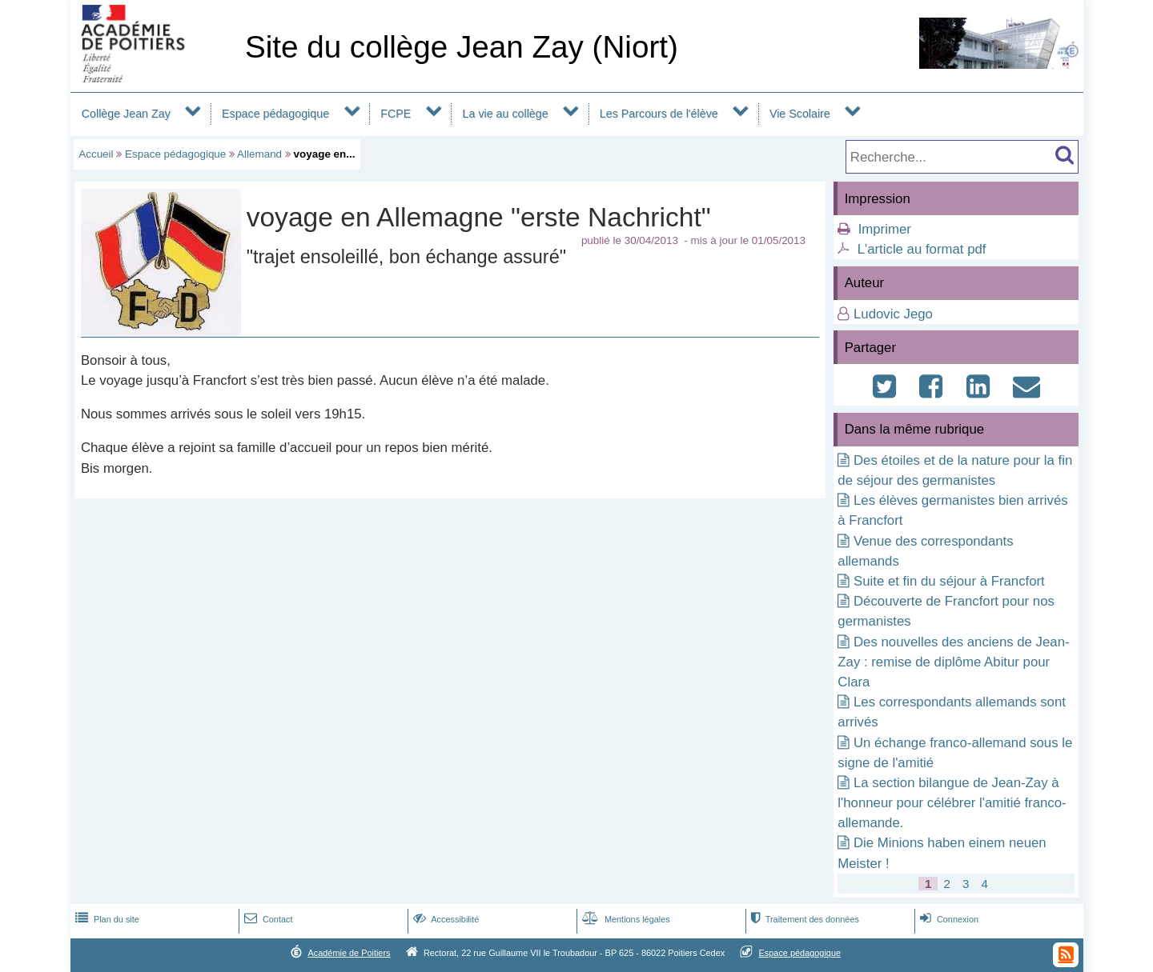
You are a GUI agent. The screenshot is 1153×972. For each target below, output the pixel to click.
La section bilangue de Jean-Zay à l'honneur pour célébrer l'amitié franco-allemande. (952, 802)
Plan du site (105, 919)
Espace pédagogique (275, 113)
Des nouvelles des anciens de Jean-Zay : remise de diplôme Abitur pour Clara (953, 662)
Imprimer (884, 229)
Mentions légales (624, 919)
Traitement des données (803, 919)
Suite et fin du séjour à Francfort (949, 581)
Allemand (259, 154)
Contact (267, 919)
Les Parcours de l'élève (659, 113)
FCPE (395, 113)
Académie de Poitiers (348, 953)
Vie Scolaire (799, 113)
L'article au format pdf (922, 249)
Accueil (95, 154)
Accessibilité (445, 919)
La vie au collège (505, 113)
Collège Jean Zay (126, 113)
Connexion (947, 919)
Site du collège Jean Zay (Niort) (461, 47)
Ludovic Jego (893, 314)
